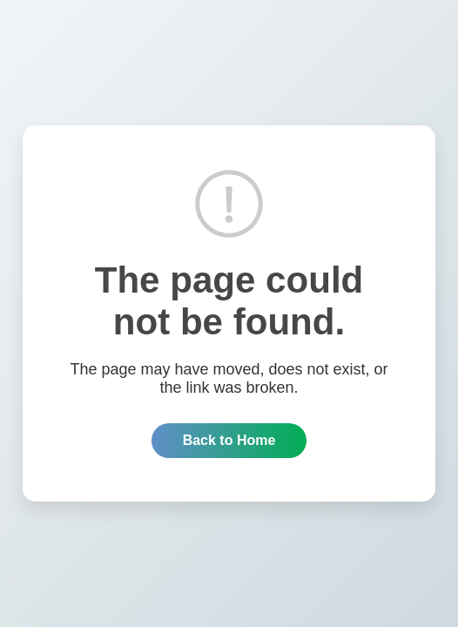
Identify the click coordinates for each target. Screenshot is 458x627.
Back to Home (229, 440)
